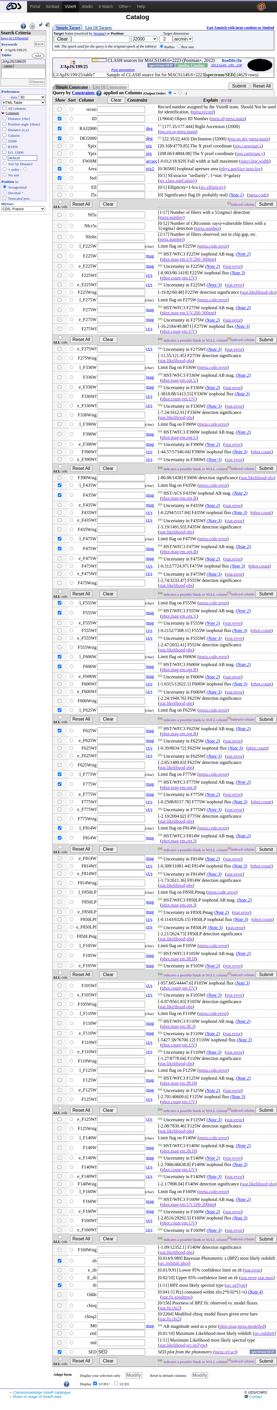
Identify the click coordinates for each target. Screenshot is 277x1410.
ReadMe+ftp (232, 60)
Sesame (99, 33)
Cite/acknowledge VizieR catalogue (42, 1392)
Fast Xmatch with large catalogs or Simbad (240, 27)
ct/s (149, 275)
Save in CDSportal (14, 38)
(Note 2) (243, 254)
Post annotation (123, 70)
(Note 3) (237, 272)
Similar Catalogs (191, 65)
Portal (35, 6)
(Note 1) (236, 194)
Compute (12, 113)
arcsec (152, 161)
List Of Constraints (110, 87)
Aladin (87, 6)
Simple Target (68, 27)
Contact (253, 1397)
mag (150, 256)
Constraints (87, 92)
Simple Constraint (72, 87)
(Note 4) (255, 1292)
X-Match (105, 6)
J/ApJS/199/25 (23, 61)
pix (149, 146)
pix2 (150, 168)
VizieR (70, 6)
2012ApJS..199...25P (226, 65)
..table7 (23, 66)
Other (125, 6)
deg (149, 128)
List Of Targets (98, 27)
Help (141, 6)
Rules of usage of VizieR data (37, 1397)
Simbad (52, 6)
